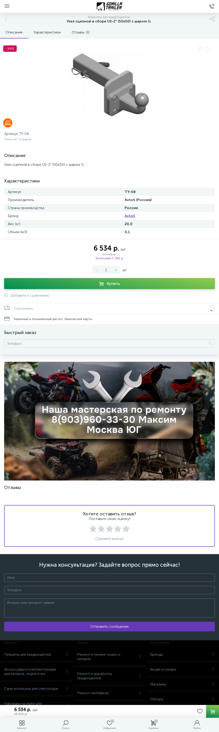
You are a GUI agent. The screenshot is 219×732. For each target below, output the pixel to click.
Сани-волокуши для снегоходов (36, 688)
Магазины (182, 684)
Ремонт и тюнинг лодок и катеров (109, 656)
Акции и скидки (182, 669)
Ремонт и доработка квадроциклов (109, 675)
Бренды (182, 654)
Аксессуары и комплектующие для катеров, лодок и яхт (36, 671)
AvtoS (130, 216)
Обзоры (182, 699)
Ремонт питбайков (109, 693)
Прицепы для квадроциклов (36, 654)
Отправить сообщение (109, 626)
